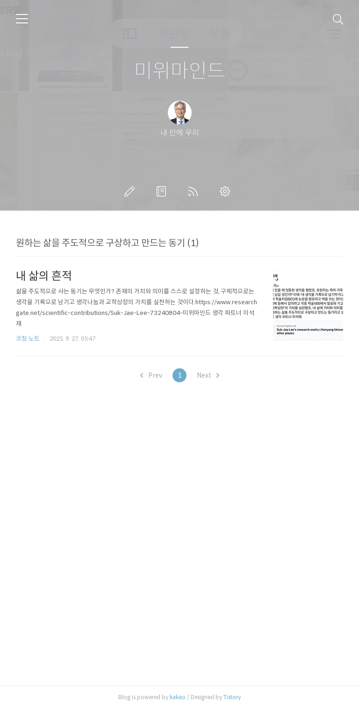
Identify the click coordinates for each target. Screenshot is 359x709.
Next (208, 375)
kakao (178, 697)
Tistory (232, 697)
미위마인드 (179, 71)
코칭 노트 (28, 339)
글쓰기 (131, 191)
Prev (151, 375)
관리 (226, 191)
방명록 (163, 191)
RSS (195, 191)
